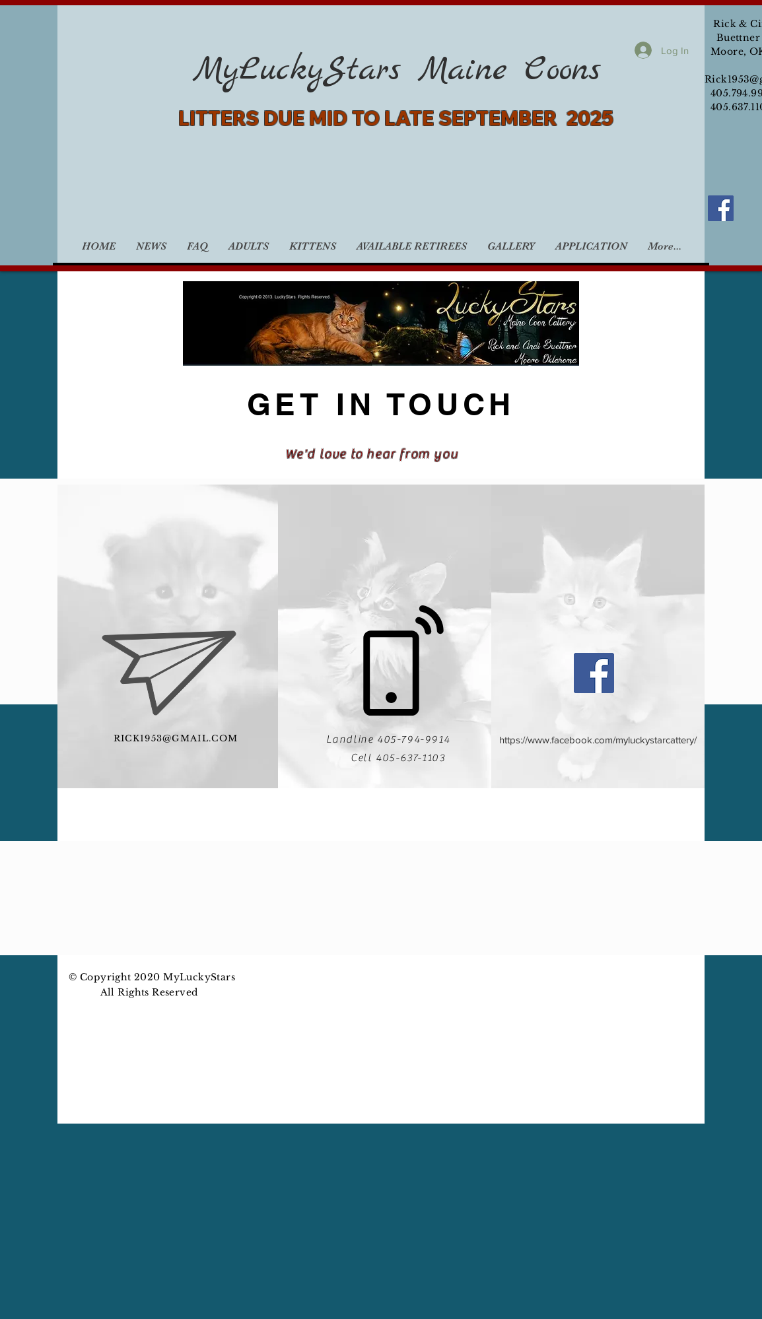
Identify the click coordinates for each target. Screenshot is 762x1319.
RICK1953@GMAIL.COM (176, 738)
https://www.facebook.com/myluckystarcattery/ (598, 739)
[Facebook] (721, 208)
